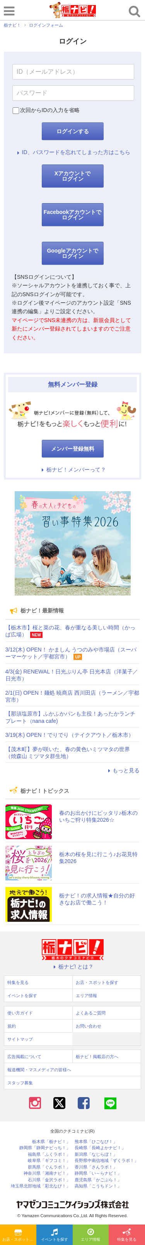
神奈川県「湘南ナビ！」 (47, 1173)
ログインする (72, 131)
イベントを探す (54, 1235)
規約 (11, 1026)
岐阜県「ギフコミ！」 (49, 1160)
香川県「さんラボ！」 (96, 1167)
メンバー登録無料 (72, 449)
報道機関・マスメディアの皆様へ (39, 1069)
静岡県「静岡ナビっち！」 (44, 1148)
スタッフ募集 (20, 1082)
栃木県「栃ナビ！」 (51, 1142)
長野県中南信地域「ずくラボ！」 (106, 1160)
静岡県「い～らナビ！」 (98, 1173)
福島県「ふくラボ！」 (49, 1154)
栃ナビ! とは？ (72, 966)
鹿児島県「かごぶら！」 (98, 1180)
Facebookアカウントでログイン (72, 215)
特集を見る (126, 1235)
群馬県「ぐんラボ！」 (49, 1167)
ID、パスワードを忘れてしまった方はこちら (72, 152)
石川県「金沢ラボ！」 (49, 1180)
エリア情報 (90, 1235)
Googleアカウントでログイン (72, 253)
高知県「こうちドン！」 (98, 1186)
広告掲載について (24, 1056)
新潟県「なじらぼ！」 (96, 1154)
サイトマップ (20, 1039)
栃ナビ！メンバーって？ (72, 469)
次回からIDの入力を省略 (50, 110)
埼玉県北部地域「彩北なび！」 (40, 1186)
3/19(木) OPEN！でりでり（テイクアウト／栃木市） (69, 735)
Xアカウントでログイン (72, 176)
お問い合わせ (88, 1026)
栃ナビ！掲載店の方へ (97, 1056)
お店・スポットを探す (19, 1235)
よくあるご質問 (91, 1013)
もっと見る (123, 770)
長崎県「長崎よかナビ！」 (100, 1148)
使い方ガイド (20, 1013)
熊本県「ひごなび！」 (96, 1142)
